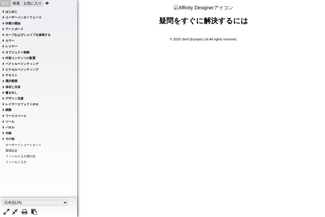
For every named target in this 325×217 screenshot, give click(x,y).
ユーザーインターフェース (23, 17)
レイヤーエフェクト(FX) (21, 104)
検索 (16, 3)
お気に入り (32, 3)
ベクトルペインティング (22, 63)
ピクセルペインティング (22, 69)
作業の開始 (12, 23)
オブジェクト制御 (17, 52)
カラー (9, 40)
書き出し (11, 92)
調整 (8, 110)
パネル (9, 127)
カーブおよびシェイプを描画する (28, 34)
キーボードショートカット (23, 144)
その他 (9, 138)
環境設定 (11, 150)
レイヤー (11, 46)
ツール (9, 121)
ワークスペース (16, 116)
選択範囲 (11, 81)
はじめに (11, 11)
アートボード (14, 29)
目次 (5, 3)
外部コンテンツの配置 (20, 58)
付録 (8, 133)
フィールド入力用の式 (20, 156)
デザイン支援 (14, 98)
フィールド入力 (16, 162)
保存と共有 (12, 87)
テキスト (11, 75)
